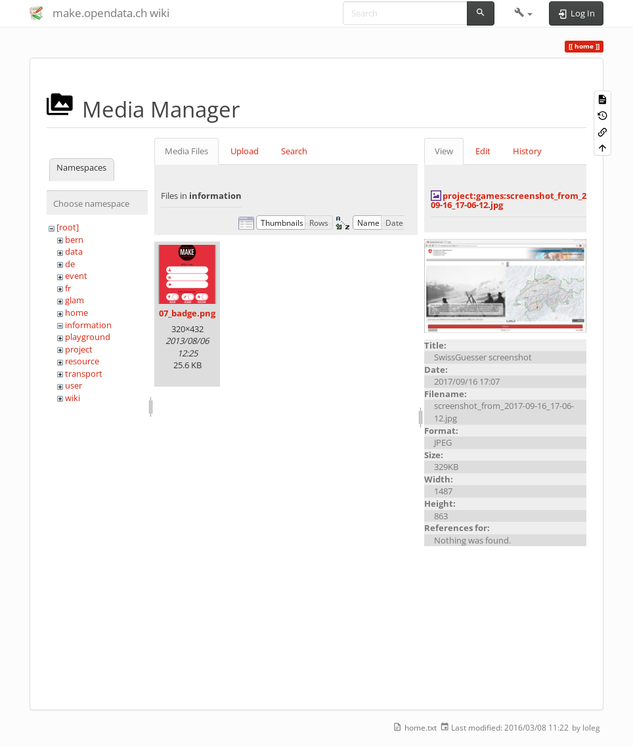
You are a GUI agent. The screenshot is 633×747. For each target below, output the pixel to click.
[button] (523, 13)
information (88, 325)
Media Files (186, 151)
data (74, 251)
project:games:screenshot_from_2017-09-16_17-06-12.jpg (517, 200)
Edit (483, 151)
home (76, 312)
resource (82, 361)
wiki (72, 398)
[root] (67, 227)
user (73, 385)
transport (83, 373)
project (79, 349)
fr (68, 288)
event (76, 276)
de (70, 264)
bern (74, 239)
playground (87, 337)
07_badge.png (187, 313)
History (527, 151)
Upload (244, 151)
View (444, 151)
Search (294, 151)
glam (74, 300)
